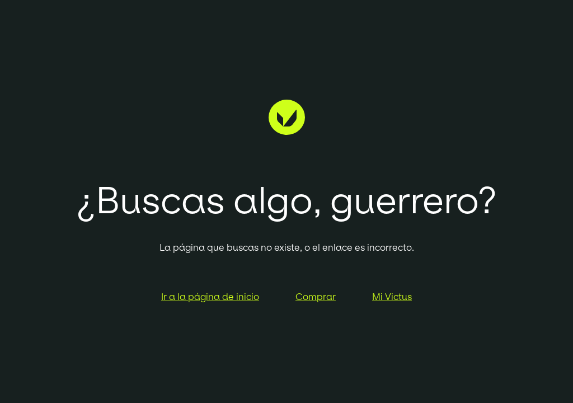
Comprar (315, 296)
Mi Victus (392, 296)
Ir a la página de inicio (210, 296)
